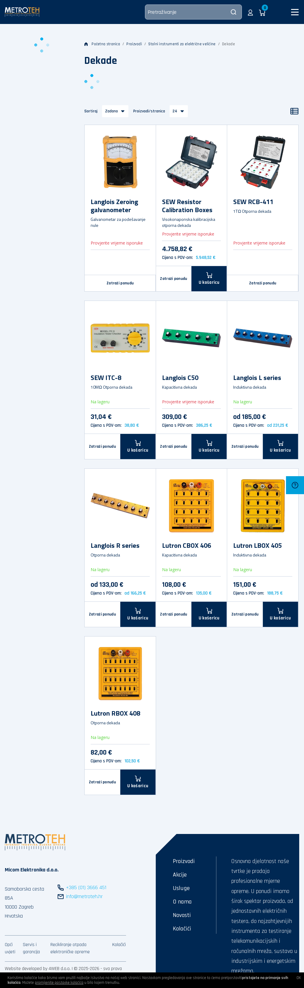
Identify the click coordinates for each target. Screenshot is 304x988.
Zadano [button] (111, 111)
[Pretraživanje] (193, 11)
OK (298, 977)
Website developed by (26, 969)
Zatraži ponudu (120, 283)
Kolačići (119, 945)
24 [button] (175, 111)
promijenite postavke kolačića (59, 982)
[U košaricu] (138, 446)
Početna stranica (102, 44)
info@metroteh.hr (84, 896)
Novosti (182, 915)
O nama (182, 902)
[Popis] (294, 111)
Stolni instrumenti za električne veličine (181, 44)
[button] (250, 12)
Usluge (181, 888)
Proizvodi (134, 44)
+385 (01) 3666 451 (86, 887)
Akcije (180, 875)
